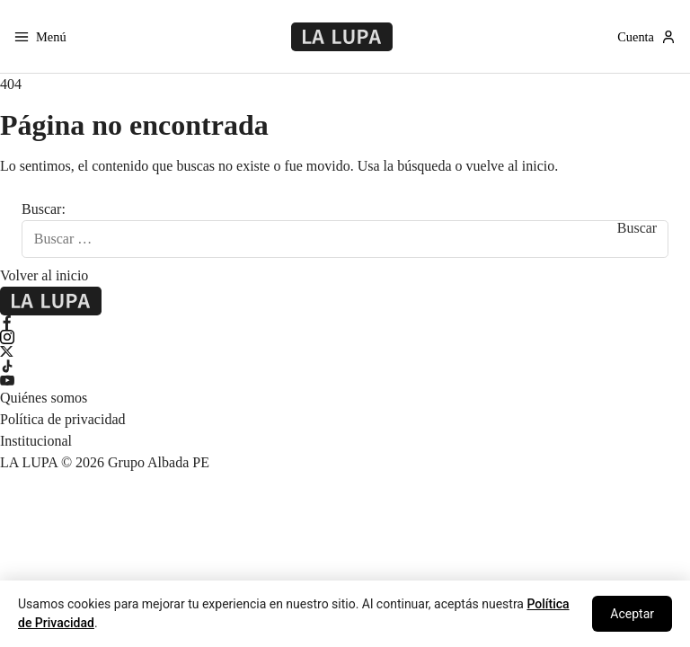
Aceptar (632, 614)
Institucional (36, 440)
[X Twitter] (345, 351)
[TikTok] (345, 366)
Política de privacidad (63, 419)
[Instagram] (345, 337)
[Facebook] (345, 322)
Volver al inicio (44, 275)
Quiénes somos (43, 397)
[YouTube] (345, 380)
